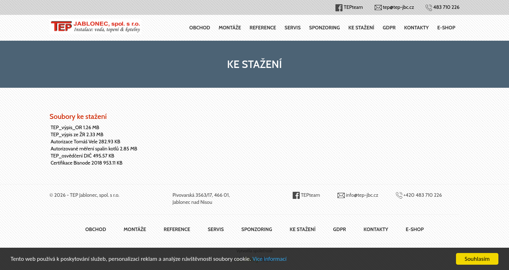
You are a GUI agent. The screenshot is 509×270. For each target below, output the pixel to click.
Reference (263, 27)
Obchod (199, 27)
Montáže (229, 27)
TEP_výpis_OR (66, 127)
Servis (293, 27)
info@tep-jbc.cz (362, 195)
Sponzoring (324, 27)
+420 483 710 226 (422, 195)
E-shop (446, 27)
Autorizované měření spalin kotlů (85, 148)
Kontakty (416, 27)
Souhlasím (477, 259)
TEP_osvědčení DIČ (71, 156)
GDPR (389, 27)
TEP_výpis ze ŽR (68, 134)
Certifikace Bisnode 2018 (76, 163)
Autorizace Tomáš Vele (74, 141)
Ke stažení (361, 27)
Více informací (274, 259)
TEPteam (310, 195)
